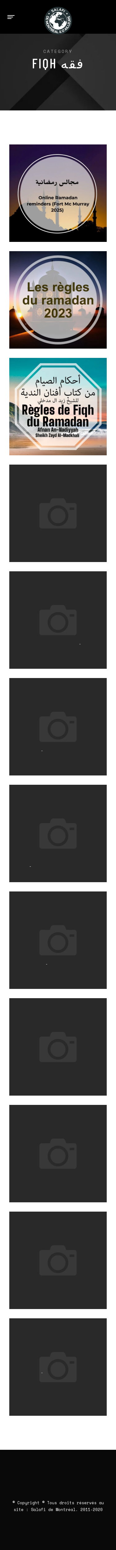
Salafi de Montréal (53, 1509)
